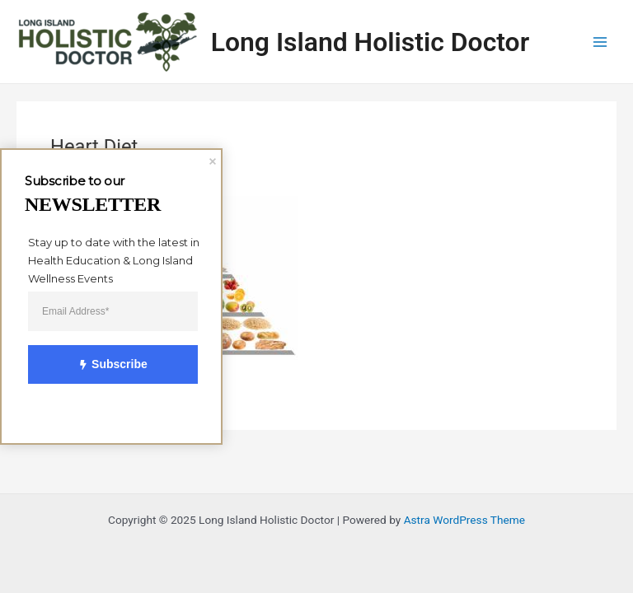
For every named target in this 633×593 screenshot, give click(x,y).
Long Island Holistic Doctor (370, 42)
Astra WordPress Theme (464, 519)
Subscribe (104, 365)
